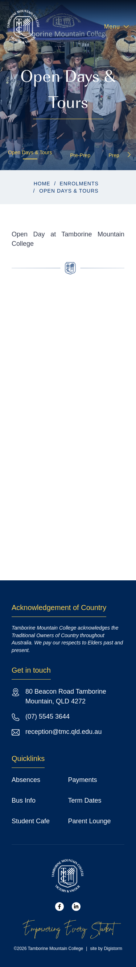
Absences (26, 779)
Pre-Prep (80, 155)
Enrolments (79, 183)
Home (42, 183)
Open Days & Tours (30, 152)
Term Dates (85, 800)
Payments (82, 779)
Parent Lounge (89, 821)
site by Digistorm (106, 948)
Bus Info (24, 800)
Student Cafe (31, 821)
